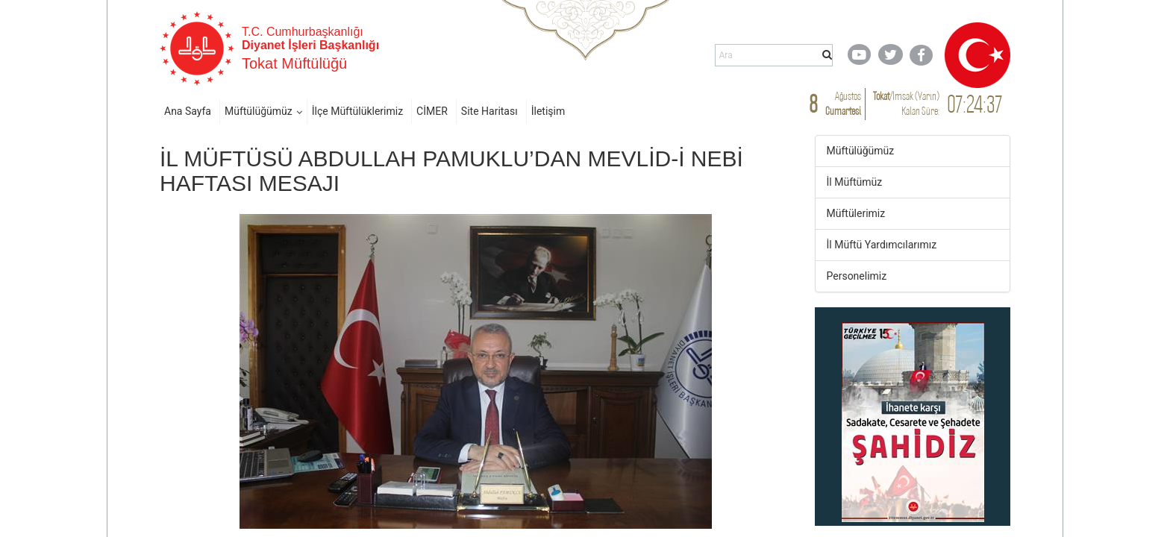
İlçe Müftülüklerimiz (357, 111)
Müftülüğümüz (258, 111)
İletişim (548, 111)
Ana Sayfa (187, 111)
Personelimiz (857, 276)
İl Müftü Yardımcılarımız (882, 245)
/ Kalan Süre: (906, 103)
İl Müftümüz (855, 182)
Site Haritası (489, 111)
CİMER (432, 111)
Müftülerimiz (856, 213)
